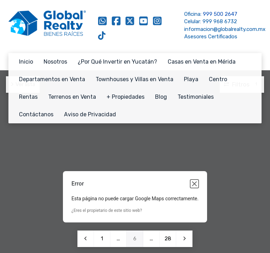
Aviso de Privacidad (90, 114)
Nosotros (55, 61)
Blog (161, 96)
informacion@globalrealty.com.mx (224, 29)
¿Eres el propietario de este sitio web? (106, 210)
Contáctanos (36, 114)
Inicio (26, 61)
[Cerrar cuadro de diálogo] (194, 184)
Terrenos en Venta (72, 96)
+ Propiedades (125, 96)
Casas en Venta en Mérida (202, 61)
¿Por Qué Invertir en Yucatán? (117, 61)
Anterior (85, 239)
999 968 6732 (219, 21)
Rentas (28, 96)
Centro (218, 79)
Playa (191, 79)
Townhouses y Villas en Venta (134, 79)
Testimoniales (196, 96)
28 (168, 238)
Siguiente (184, 239)
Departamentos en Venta (52, 79)
